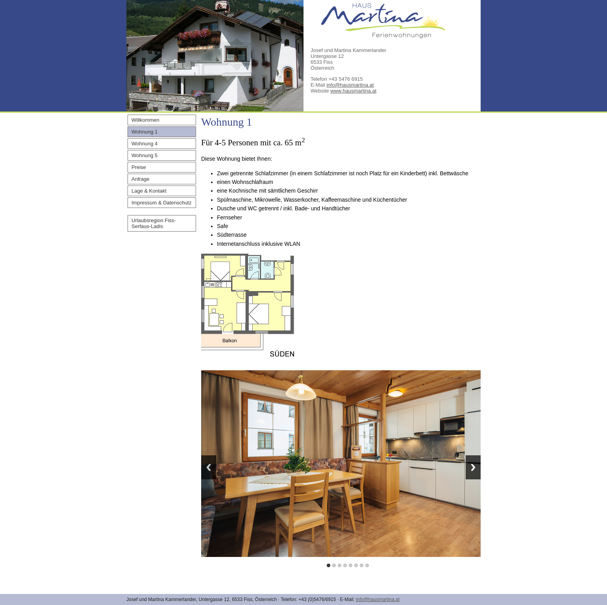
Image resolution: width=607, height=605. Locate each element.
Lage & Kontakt (149, 191)
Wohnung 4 (144, 144)
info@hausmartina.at (350, 85)
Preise (138, 167)
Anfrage (140, 179)
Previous (208, 467)
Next (473, 467)
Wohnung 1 (144, 132)
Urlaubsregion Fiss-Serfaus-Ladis (153, 223)
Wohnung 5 (144, 155)
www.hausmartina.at (353, 91)
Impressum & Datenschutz (161, 203)
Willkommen (145, 120)
